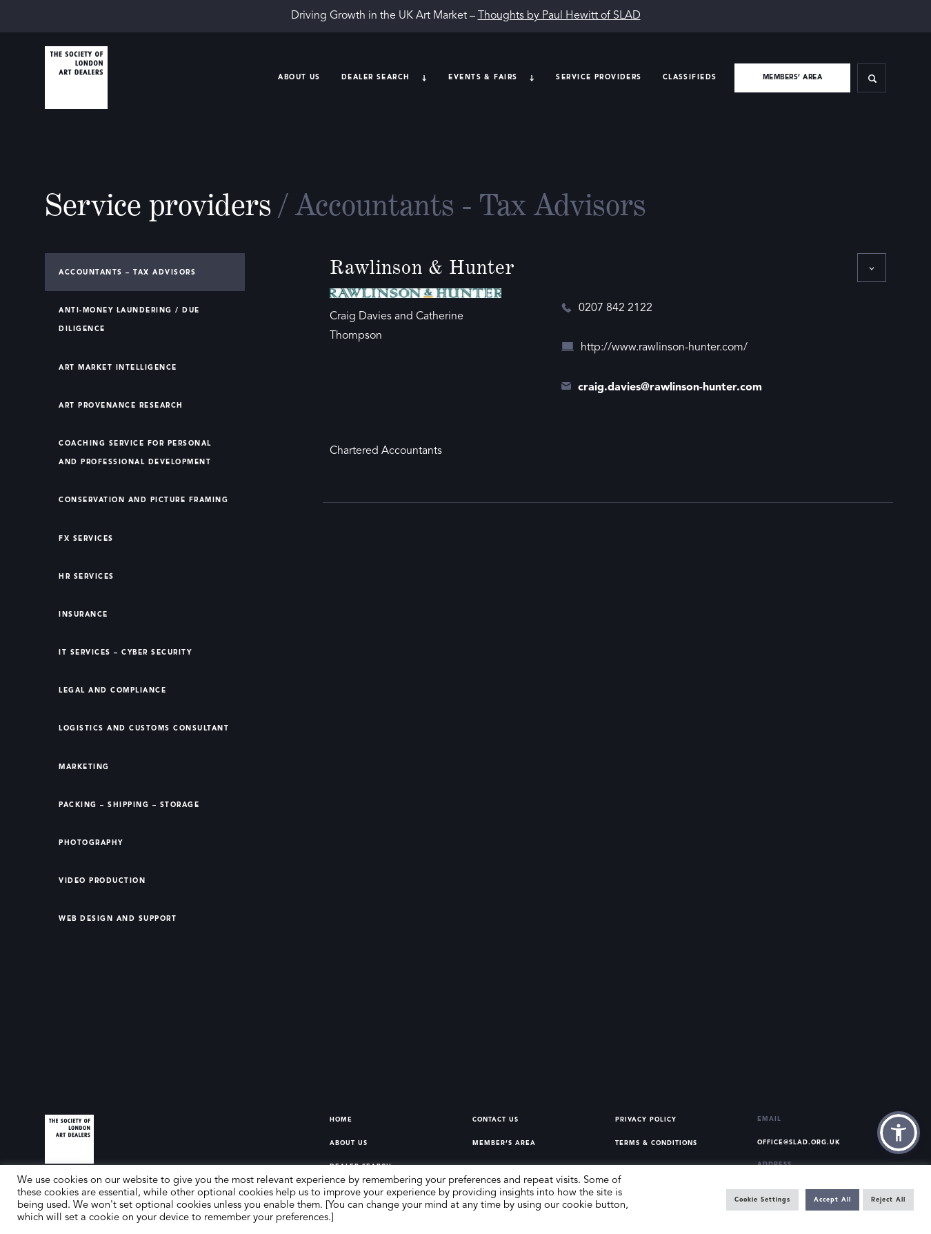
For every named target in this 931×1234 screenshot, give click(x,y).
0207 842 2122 (615, 308)
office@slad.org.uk (799, 1143)
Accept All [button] (832, 1200)
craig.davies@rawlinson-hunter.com (670, 387)
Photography (91, 842)
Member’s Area (504, 1143)
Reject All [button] (888, 1200)
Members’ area (793, 77)
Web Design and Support (118, 918)
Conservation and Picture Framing (143, 500)
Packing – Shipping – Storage (129, 805)
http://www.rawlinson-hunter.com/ (664, 347)
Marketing (84, 767)
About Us (299, 77)
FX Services (86, 538)
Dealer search (375, 77)
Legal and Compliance (112, 690)
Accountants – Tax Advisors (127, 272)
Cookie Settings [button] (762, 1200)
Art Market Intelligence (118, 367)
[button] (898, 1132)
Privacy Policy (646, 1120)
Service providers (598, 77)
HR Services (86, 576)
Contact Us (495, 1120)
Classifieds (690, 77)
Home (341, 1120)
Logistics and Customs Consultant (144, 728)
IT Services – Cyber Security (125, 652)
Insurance (83, 614)
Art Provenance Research (121, 405)
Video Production (102, 880)
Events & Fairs (482, 77)
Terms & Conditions (656, 1143)
